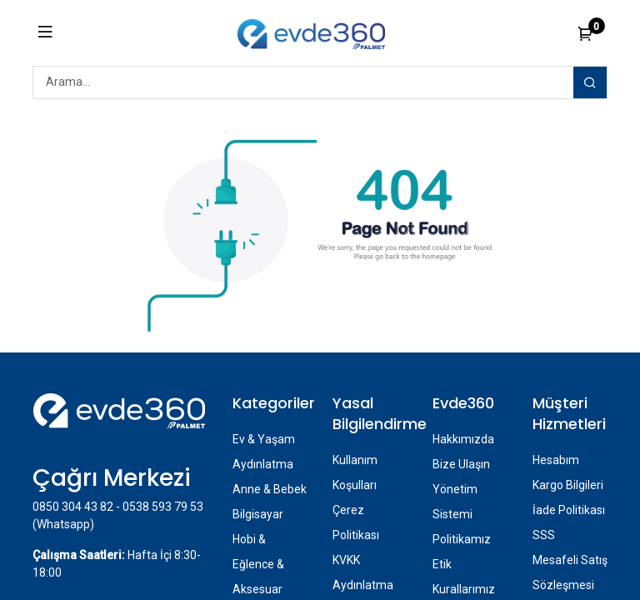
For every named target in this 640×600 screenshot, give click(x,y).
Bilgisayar (257, 514)
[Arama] (590, 82)
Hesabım (555, 460)
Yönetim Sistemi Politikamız (461, 514)
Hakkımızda (463, 439)
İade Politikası (568, 510)
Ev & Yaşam (263, 439)
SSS (543, 535)
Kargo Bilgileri (567, 485)
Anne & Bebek (269, 489)
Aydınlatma (262, 464)
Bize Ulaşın (461, 464)
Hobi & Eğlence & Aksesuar (258, 564)
